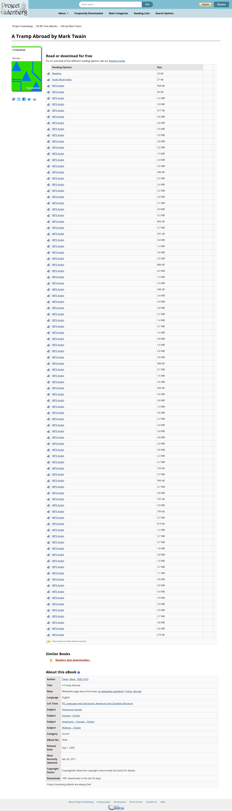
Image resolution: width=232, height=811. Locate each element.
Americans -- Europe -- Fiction (78, 721)
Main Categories (118, 13)
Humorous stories (72, 709)
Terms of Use (135, 802)
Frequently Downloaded (89, 13)
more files (67, 641)
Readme (56, 73)
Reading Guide (117, 61)
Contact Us (151, 802)
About (63, 13)
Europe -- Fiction (71, 715)
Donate (221, 4)
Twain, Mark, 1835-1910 (75, 679)
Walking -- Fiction (71, 727)
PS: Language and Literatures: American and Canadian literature (97, 703)
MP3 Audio (58, 85)
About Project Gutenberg (81, 802)
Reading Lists (142, 13)
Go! (147, 4)
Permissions (120, 802)
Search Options (165, 13)
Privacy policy (103, 802)
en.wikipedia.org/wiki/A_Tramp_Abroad (119, 691)
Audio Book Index (62, 79)
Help (162, 802)
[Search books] (110, 4)
